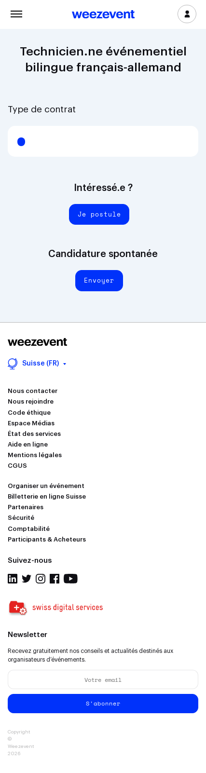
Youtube (71, 578)
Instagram (40, 578)
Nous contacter (32, 391)
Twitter (26, 578)
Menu (16, 13)
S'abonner (103, 703)
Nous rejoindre (31, 401)
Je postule (99, 214)
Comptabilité (29, 529)
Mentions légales (35, 455)
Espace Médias (31, 423)
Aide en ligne (28, 444)
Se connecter (187, 14)
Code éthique (29, 412)
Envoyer (99, 280)
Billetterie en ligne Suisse (47, 496)
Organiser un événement (46, 486)
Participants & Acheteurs (47, 539)
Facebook (54, 578)
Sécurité (21, 518)
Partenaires (25, 507)
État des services (34, 434)
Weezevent (103, 15)
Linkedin (12, 578)
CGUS (17, 465)
